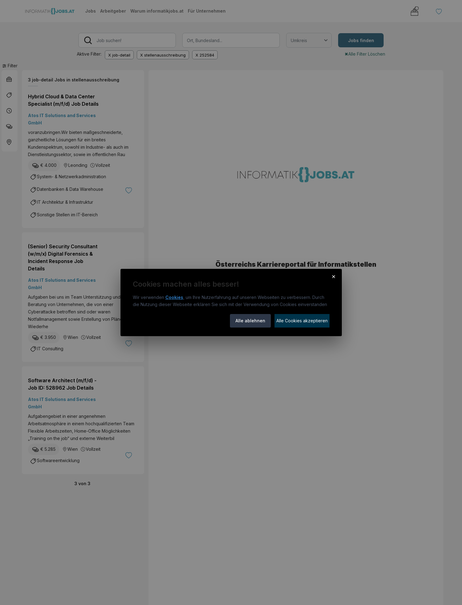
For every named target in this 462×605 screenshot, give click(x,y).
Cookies (174, 297)
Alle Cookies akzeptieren (302, 320)
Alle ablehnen (250, 320)
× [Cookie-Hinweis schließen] (334, 276)
